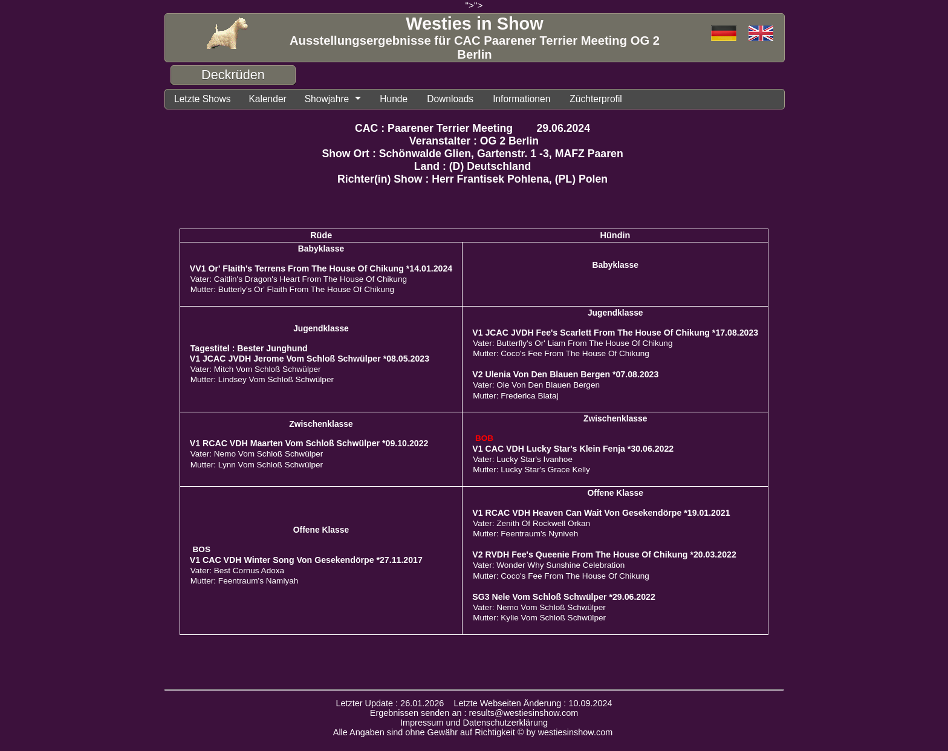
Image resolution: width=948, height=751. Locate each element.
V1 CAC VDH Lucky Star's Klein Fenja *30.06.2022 (573, 449)
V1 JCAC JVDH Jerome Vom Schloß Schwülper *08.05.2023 (309, 358)
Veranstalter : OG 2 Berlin (474, 141)
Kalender (267, 99)
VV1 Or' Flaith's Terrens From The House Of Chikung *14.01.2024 (321, 268)
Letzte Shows (202, 99)
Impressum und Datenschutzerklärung (474, 722)
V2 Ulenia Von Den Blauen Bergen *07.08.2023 (565, 374)
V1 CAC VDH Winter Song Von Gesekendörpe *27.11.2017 (306, 560)
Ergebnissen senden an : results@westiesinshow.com (474, 713)
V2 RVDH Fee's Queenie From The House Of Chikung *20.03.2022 (604, 554)
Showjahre (327, 99)
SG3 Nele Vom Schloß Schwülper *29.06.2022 (563, 597)
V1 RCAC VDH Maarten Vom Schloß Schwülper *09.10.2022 (309, 443)
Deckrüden (233, 74)
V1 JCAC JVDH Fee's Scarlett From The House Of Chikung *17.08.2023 (615, 332)
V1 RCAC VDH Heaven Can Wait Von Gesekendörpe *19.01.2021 (601, 513)
